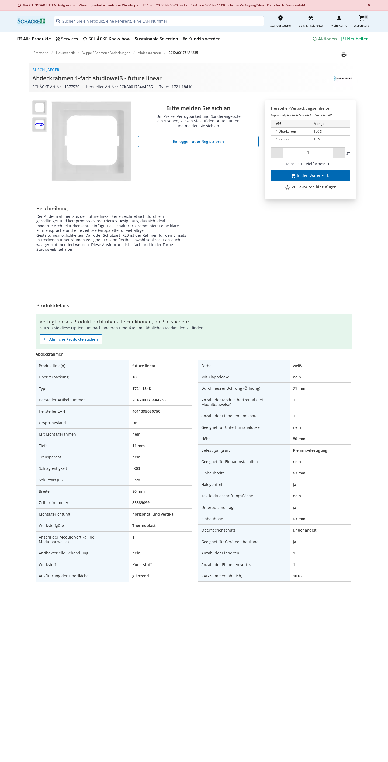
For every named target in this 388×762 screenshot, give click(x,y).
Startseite (41, 52)
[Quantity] (308, 152)
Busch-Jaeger (45, 69)
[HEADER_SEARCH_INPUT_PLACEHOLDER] (159, 21)
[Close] (368, 5)
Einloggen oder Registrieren (198, 141)
